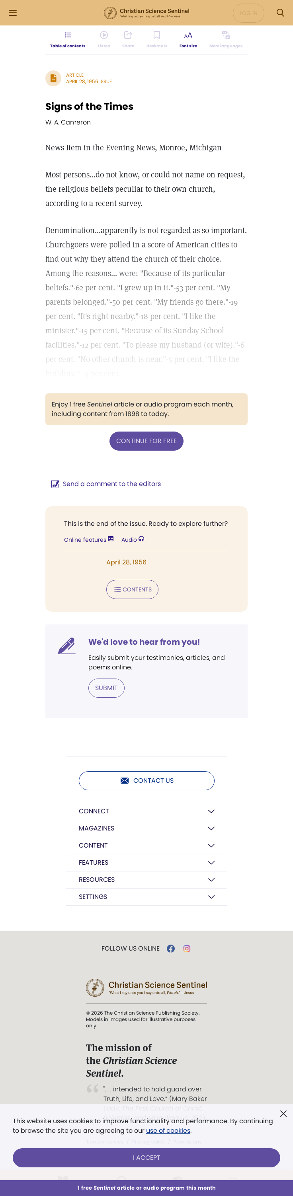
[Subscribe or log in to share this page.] (128, 39)
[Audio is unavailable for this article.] (104, 39)
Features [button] (93, 862)
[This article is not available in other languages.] (226, 39)
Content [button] (93, 845)
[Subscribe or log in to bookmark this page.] (157, 39)
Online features (88, 540)
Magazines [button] (96, 828)
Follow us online (131, 948)
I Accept (146, 1157)
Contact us (147, 781)
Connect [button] (94, 811)
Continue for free (146, 440)
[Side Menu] (12, 13)
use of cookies (168, 1130)
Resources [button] (97, 879)
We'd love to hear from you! (144, 642)
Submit (106, 687)
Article (75, 75)
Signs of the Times (89, 106)
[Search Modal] (280, 13)
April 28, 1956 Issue (89, 81)
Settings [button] (93, 896)
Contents (132, 589)
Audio (132, 540)
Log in (249, 13)
